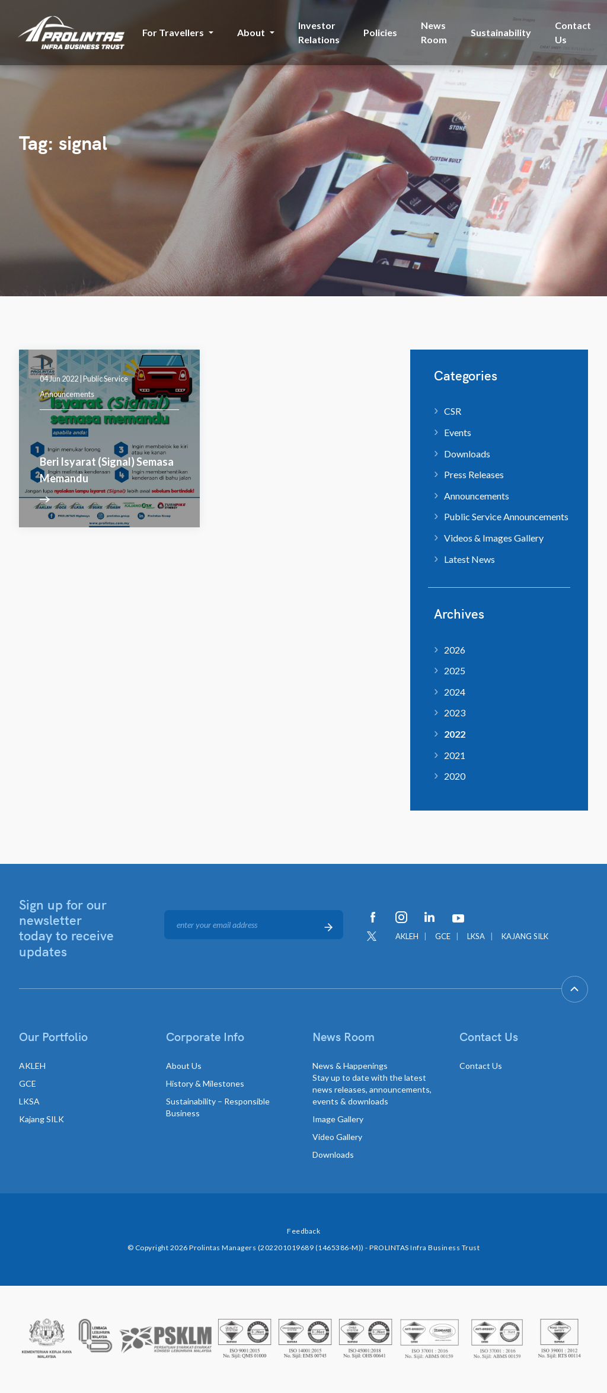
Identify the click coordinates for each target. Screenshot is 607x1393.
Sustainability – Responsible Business (218, 1107)
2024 (454, 691)
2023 (454, 712)
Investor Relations (319, 32)
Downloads (467, 453)
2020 (454, 776)
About (251, 32)
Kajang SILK (41, 1119)
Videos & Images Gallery (494, 537)
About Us (184, 1066)
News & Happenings (372, 1083)
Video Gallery (337, 1137)
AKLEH (406, 936)
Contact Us (573, 32)
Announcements (476, 495)
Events (457, 432)
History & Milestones (205, 1083)
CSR (452, 411)
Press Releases (474, 474)
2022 (454, 733)
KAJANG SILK (524, 936)
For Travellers (173, 32)
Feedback (303, 1231)
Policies (380, 32)
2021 (454, 755)
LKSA (476, 936)
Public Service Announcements (506, 516)
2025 (454, 670)
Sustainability (501, 32)
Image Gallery (337, 1119)
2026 (454, 649)
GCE (443, 936)
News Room (434, 32)
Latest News (469, 559)
